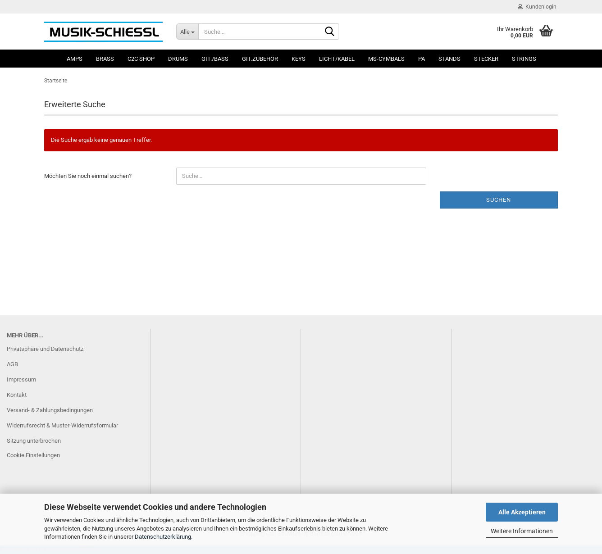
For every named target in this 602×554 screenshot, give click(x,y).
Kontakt (17, 394)
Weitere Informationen (522, 531)
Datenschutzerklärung (163, 536)
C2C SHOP (141, 58)
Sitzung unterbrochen (34, 440)
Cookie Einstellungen (33, 455)
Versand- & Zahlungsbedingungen (50, 410)
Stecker (486, 58)
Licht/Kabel (337, 58)
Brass (105, 58)
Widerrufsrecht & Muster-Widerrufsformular (62, 425)
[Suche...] (187, 31)
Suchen (498, 199)
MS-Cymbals (386, 58)
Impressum (21, 379)
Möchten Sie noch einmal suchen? (88, 176)
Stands (449, 58)
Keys (299, 58)
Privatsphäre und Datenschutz (45, 348)
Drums (178, 58)
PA (421, 58)
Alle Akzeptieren (522, 512)
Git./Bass (214, 58)
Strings (524, 58)
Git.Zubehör (260, 58)
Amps (74, 58)
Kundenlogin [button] (537, 7)
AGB (12, 364)
